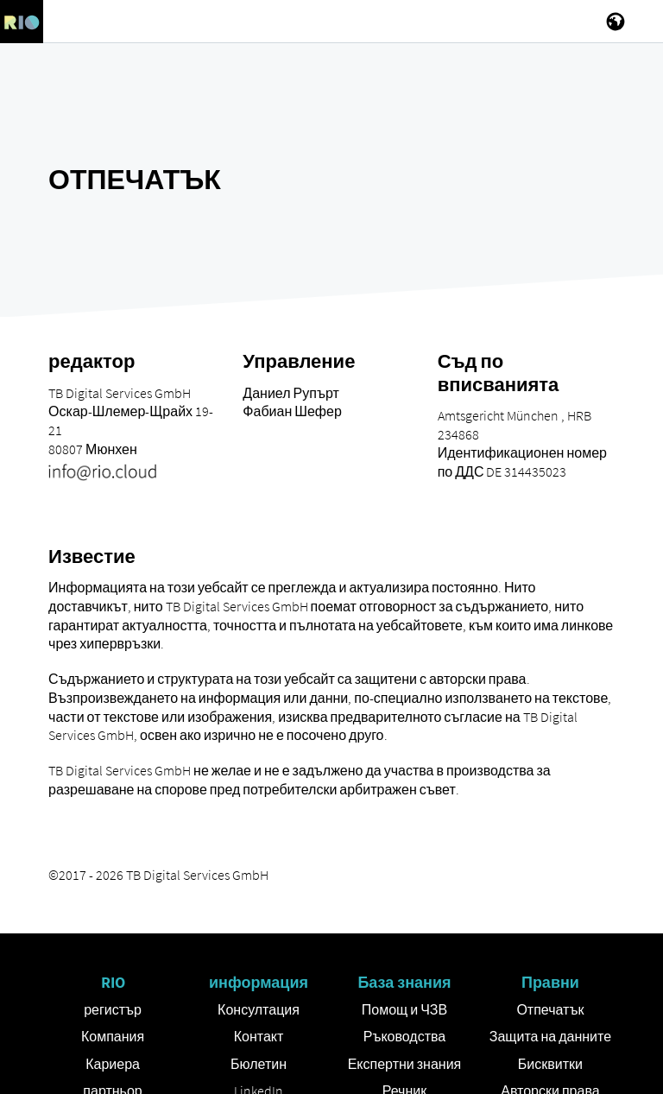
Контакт (259, 1036)
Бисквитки (550, 1063)
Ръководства (404, 1036)
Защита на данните (550, 1036)
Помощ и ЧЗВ (404, 1009)
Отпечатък (550, 1009)
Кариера (112, 1063)
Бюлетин (258, 1063)
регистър (113, 1009)
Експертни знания (405, 1063)
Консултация (259, 1009)
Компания (112, 1036)
